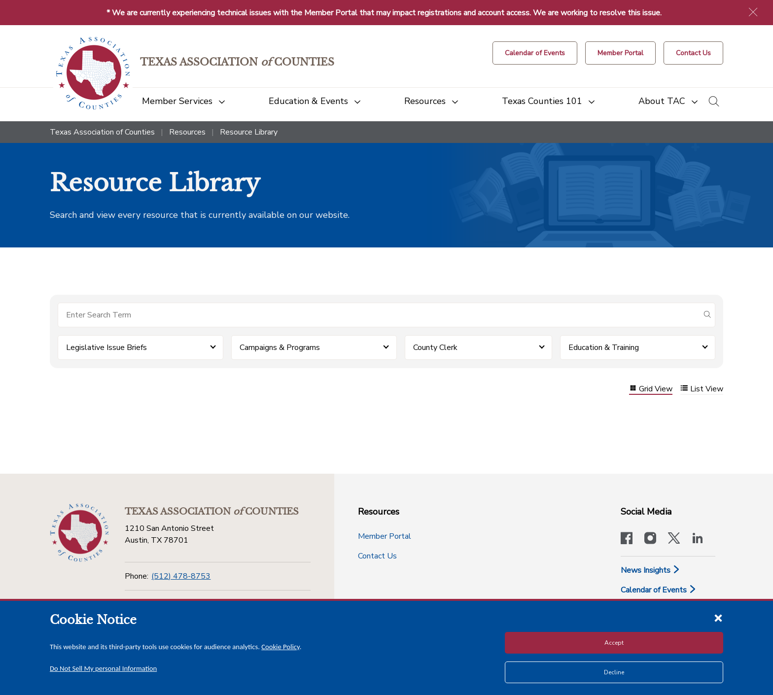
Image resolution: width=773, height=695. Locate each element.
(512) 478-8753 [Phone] (181, 576)
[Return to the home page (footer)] (79, 532)
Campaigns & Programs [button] (280, 347)
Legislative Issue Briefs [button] (106, 347)
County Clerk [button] (435, 347)
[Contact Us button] (693, 53)
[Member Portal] (620, 53)
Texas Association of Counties (102, 132)
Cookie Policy (280, 646)
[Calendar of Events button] (534, 53)
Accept (614, 643)
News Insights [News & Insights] (650, 570)
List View (701, 389)
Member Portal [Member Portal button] (384, 536)
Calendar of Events (659, 590)
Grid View (650, 389)
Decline (614, 672)
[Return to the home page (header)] (93, 73)
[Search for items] (378, 315)
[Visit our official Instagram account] (650, 539)
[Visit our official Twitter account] (674, 539)
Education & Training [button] (603, 347)
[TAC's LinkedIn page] (697, 539)
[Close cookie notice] (718, 618)
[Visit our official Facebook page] (626, 539)
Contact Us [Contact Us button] (377, 556)
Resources (187, 132)
